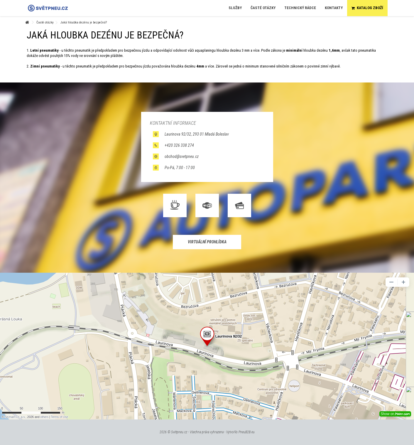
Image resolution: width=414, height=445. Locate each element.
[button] (235, 8)
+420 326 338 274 (179, 145)
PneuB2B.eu (247, 432)
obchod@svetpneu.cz (182, 156)
